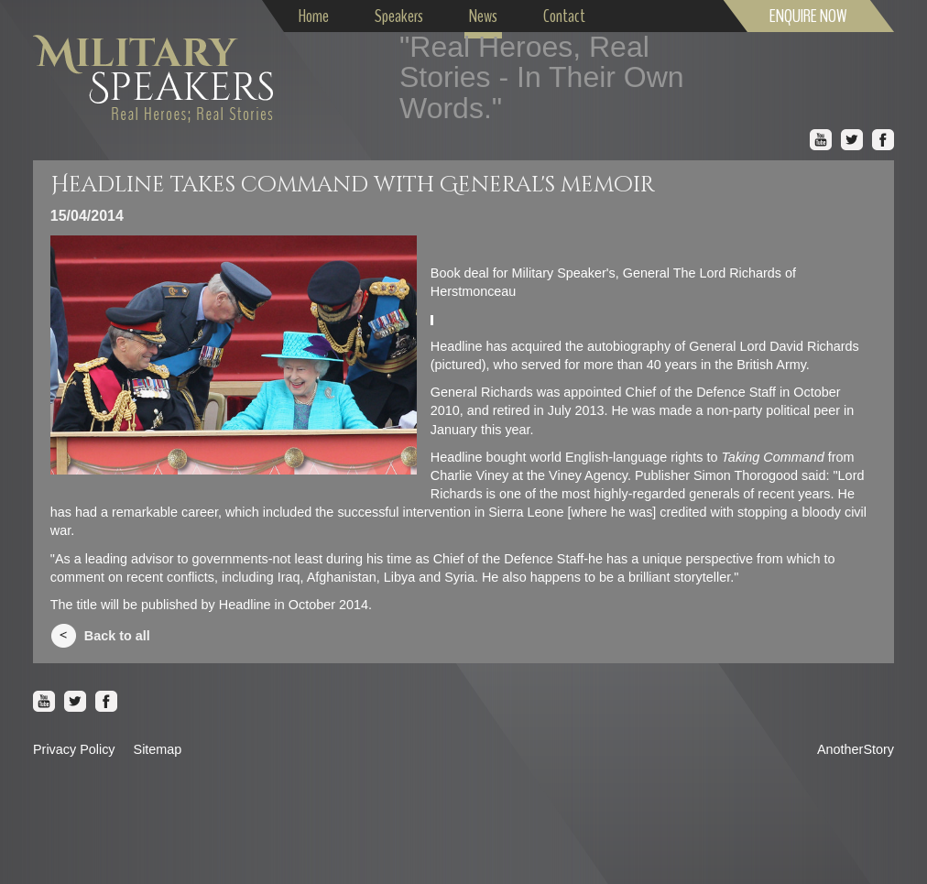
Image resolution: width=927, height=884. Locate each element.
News (483, 15)
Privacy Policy (74, 749)
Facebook (883, 140)
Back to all (117, 635)
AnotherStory (855, 749)
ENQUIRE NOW (808, 15)
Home (314, 15)
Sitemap (158, 749)
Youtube (821, 140)
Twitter (852, 140)
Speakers (399, 15)
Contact (564, 15)
